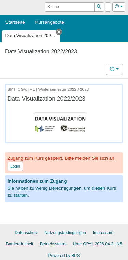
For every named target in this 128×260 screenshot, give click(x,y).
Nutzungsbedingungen (65, 232)
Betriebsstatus (53, 244)
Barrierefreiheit (19, 244)
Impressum (103, 232)
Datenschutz (26, 232)
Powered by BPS (64, 255)
